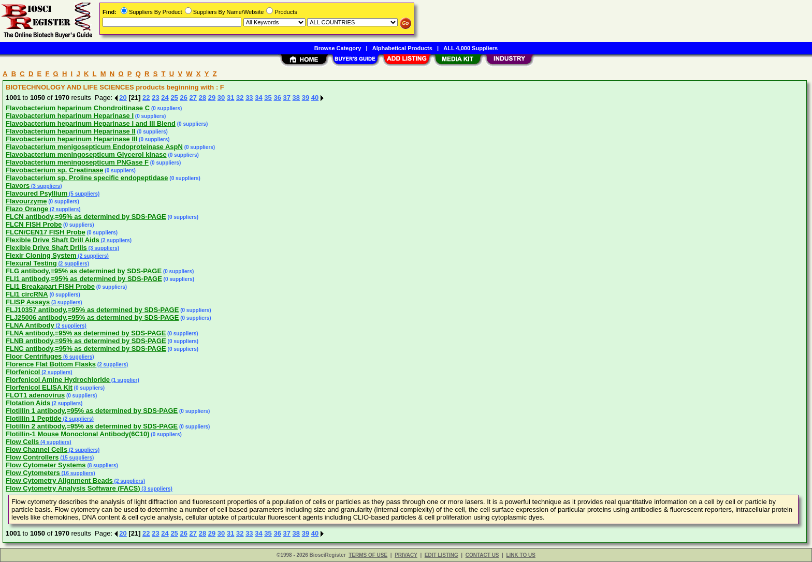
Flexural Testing (31, 263)
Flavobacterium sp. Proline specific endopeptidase (87, 178)
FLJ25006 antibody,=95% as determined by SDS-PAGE (92, 317)
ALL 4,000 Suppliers (470, 48)
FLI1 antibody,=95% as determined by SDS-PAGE (84, 279)
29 (211, 97)
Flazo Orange (27, 209)
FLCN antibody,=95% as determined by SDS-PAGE (86, 216)
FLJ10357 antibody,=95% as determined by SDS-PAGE (92, 310)
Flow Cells (22, 442)
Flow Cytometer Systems (46, 465)
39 (305, 97)
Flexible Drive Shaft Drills (46, 248)
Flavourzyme (26, 201)
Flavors (18, 185)
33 (249, 97)
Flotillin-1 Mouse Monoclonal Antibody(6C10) (78, 434)
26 (183, 97)
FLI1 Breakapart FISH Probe (50, 286)
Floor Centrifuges (34, 356)
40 (314, 97)
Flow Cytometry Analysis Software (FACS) (73, 488)
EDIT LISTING (441, 555)
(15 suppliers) (76, 458)
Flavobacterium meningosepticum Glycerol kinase (86, 154)
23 (155, 97)
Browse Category (337, 48)
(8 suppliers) (102, 465)
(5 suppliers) (83, 194)
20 (122, 97)
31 (230, 97)
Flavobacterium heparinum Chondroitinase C (78, 108)
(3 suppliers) (46, 186)
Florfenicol (23, 372)
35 (267, 97)
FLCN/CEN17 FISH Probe (45, 232)
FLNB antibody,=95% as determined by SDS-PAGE (86, 341)
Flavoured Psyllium (36, 193)
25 (174, 97)
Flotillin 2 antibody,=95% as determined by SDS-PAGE (92, 426)
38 (296, 97)
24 (164, 97)
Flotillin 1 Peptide (34, 418)
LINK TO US (520, 555)
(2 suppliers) (64, 209)
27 (193, 97)
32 (239, 97)
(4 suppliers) (55, 442)
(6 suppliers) (78, 357)
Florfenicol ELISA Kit (39, 387)
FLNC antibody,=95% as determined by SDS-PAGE (86, 348)
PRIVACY (406, 555)
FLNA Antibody (30, 325)
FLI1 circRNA (27, 294)
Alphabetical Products (402, 48)
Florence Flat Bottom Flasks (51, 364)
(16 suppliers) (77, 473)
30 (221, 97)
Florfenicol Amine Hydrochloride (58, 379)
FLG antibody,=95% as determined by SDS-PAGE (84, 271)
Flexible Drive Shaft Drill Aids (52, 240)
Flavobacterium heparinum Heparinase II (71, 131)
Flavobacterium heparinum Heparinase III (71, 139)
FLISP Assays (28, 302)
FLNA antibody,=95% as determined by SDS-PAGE (86, 333)
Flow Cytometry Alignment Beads (59, 480)
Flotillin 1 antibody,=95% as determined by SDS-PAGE (92, 411)
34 (258, 97)
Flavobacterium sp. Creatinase (55, 170)
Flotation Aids (28, 403)
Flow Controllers (32, 457)
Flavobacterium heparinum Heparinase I (70, 116)
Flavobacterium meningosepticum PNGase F (77, 162)
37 (287, 97)
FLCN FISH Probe (34, 224)
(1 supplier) (124, 380)
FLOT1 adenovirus (35, 395)
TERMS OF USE (368, 555)
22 (146, 97)
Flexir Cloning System (41, 255)
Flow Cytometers (33, 473)
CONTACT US (482, 555)
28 (202, 97)
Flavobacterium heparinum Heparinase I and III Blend (91, 123)
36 (277, 97)
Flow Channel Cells (36, 449)
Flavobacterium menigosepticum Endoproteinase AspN (94, 147)
